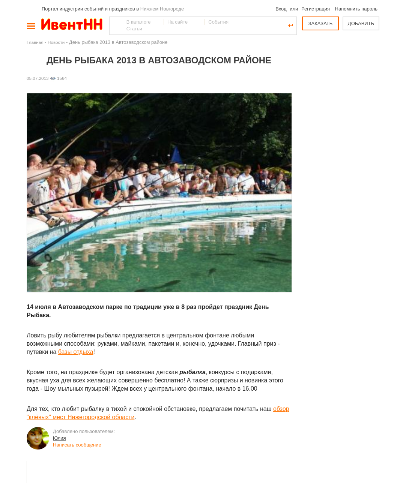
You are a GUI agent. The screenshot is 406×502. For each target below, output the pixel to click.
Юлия (59, 438)
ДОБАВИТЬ (361, 23)
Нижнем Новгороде (162, 9)
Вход (280, 9)
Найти (115, 25)
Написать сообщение (77, 445)
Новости (56, 42)
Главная (35, 42)
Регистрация (315, 9)
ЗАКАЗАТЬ (320, 23)
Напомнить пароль (356, 9)
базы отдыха (75, 352)
